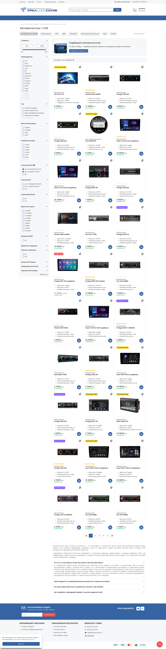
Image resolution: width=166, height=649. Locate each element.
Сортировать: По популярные (63, 61)
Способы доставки (60, 627)
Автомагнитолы (43, 25)
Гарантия (22, 2)
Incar (26, 69)
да (25, 175)
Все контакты (89, 636)
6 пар (26, 160)
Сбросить (44, 275)
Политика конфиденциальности (32, 630)
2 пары (27, 148)
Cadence (27, 99)
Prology (27, 84)
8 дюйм (27, 226)
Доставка (31, 2)
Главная (22, 25)
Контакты (62, 2)
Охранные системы (57, 18)
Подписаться (49, 615)
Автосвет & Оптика (109, 18)
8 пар (26, 158)
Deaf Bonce (28, 66)
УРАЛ (26, 91)
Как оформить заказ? (61, 636)
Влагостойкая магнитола (98, 141)
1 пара (27, 145)
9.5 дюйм (28, 231)
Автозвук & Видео (32, 18)
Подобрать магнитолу (79, 52)
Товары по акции (134, 18)
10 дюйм (27, 131)
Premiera (27, 81)
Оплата (39, 2)
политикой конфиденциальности (24, 639)
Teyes (105, 34)
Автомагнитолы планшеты (90, 34)
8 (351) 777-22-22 (92, 627)
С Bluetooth (73, 34)
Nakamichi (28, 76)
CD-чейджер (29, 119)
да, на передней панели (33, 170)
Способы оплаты (59, 630)
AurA (26, 64)
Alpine (27, 94)
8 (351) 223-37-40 (92, 630)
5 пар (26, 155)
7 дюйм (27, 224)
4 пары (27, 153)
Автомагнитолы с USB (29, 34)
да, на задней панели (32, 172)
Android (113, 34)
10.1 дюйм (28, 214)
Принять (22, 644)
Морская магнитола (31, 111)
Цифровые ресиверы (32, 116)
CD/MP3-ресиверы (31, 109)
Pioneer (27, 79)
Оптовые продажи (50, 2)
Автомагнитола (67, 94)
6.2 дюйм (28, 219)
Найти (117, 10)
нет (26, 189)
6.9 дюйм (28, 221)
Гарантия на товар (60, 633)
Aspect (27, 96)
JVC (26, 71)
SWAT (26, 86)
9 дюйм (27, 128)
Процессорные (46, 34)
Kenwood (28, 74)
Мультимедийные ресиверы (34, 114)
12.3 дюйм (28, 216)
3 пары (27, 150)
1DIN (56, 34)
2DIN (63, 34)
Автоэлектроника (84, 18)
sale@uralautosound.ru (94, 633)
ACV (26, 61)
